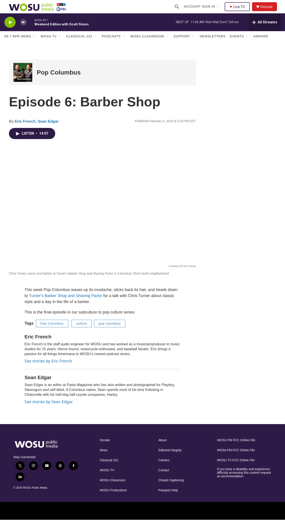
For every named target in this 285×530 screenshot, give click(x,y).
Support (181, 46)
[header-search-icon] (177, 12)
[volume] (23, 32)
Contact (163, 480)
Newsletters (213, 46)
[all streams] (265, 32)
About (162, 450)
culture (81, 333)
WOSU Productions (113, 500)
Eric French (25, 131)
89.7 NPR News (17, 46)
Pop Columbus (59, 82)
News (104, 460)
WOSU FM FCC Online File (236, 450)
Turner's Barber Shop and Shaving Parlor (65, 305)
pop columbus (110, 333)
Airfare (260, 46)
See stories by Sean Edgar (48, 411)
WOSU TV (49, 46)
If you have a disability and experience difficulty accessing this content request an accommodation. (244, 482)
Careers (163, 470)
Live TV (238, 11)
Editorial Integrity (169, 460)
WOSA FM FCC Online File (236, 460)
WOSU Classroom (147, 46)
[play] (10, 32)
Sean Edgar (48, 131)
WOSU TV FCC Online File (236, 470)
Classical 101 (79, 46)
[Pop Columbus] (22, 82)
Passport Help (168, 500)
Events (237, 46)
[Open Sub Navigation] (219, 11)
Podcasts (111, 46)
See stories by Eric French (48, 371)
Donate (269, 11)
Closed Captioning (171, 490)
